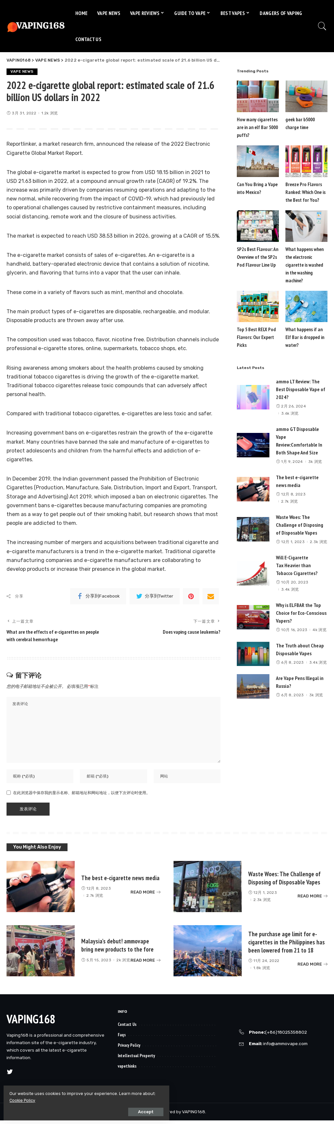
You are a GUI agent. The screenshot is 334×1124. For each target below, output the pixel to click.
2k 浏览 (123, 964)
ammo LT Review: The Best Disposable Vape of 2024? (300, 382)
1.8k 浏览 (261, 971)
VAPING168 (31, 1022)
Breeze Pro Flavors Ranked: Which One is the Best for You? (305, 192)
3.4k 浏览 (290, 582)
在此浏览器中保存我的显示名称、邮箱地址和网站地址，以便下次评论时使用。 (81, 796)
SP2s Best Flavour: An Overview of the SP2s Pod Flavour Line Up (257, 257)
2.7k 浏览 (289, 494)
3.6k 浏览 (289, 406)
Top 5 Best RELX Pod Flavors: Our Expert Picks (256, 330)
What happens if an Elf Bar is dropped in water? (304, 330)
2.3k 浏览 (318, 534)
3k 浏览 (315, 454)
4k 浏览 (319, 622)
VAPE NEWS (22, 71)
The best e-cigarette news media (120, 881)
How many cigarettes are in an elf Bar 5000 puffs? (257, 127)
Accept (78, 1109)
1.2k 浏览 (49, 113)
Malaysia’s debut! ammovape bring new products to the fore (118, 948)
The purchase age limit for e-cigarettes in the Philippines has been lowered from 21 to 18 (286, 945)
